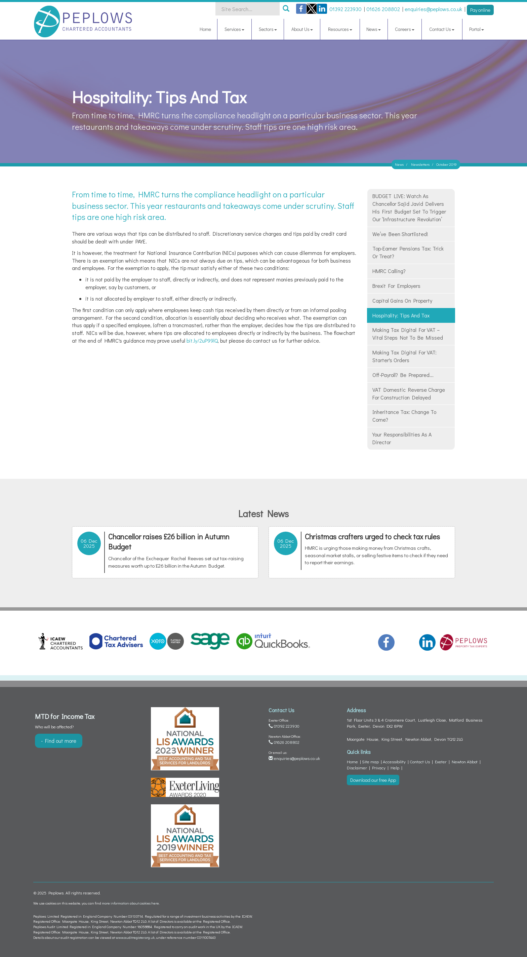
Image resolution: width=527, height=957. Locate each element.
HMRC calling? (389, 270)
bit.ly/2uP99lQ (202, 340)
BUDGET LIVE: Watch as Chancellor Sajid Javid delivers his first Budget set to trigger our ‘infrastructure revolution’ (409, 207)
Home (205, 29)
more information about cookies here (130, 903)
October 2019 (446, 164)
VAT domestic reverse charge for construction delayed (408, 393)
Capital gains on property (402, 300)
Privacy (379, 767)
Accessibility (394, 761)
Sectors (268, 29)
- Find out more (58, 740)
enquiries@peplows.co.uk (294, 758)
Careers (404, 29)
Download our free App (373, 780)
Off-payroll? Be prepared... (403, 374)
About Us (302, 29)
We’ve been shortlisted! (400, 233)
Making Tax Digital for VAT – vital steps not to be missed (407, 333)
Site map (370, 761)
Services (234, 29)
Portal (476, 29)
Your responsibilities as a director (402, 438)
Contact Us (441, 29)
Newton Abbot (465, 761)
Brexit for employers (396, 285)
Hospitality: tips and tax (401, 315)
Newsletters (420, 164)
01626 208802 (284, 742)
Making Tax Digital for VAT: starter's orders (404, 356)
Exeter (441, 761)
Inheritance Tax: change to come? (404, 415)
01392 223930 (284, 726)
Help (395, 767)
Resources (340, 29)
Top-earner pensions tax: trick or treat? (408, 252)
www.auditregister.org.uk (135, 937)
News (373, 29)
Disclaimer (357, 767)
